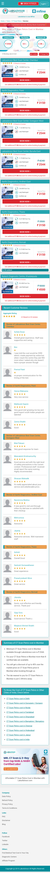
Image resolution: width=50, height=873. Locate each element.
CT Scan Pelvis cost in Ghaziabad (20, 717)
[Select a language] (44, 4)
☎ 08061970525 (28, 3)
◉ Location (33, 54)
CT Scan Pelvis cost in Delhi (18, 698)
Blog (4, 824)
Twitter (4, 840)
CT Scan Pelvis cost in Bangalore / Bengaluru (25, 721)
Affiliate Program (8, 861)
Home (3, 21)
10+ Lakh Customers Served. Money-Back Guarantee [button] (25, 24)
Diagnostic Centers (9, 857)
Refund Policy (7, 800)
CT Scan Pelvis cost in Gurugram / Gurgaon (24, 703)
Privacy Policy (7, 804)
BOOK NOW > (25, 80)
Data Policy (6, 796)
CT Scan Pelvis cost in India (18, 739)
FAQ (3, 816)
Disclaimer (6, 820)
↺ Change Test (44, 54)
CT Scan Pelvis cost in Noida (18, 708)
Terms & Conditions (9, 808)
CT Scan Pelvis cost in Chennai (19, 726)
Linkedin (5, 844)
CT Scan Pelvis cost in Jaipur (18, 735)
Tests (8, 21)
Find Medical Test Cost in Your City (15, 853)
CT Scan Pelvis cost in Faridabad (20, 712)
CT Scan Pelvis (16, 21)
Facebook (6, 837)
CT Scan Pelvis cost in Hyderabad (20, 730)
